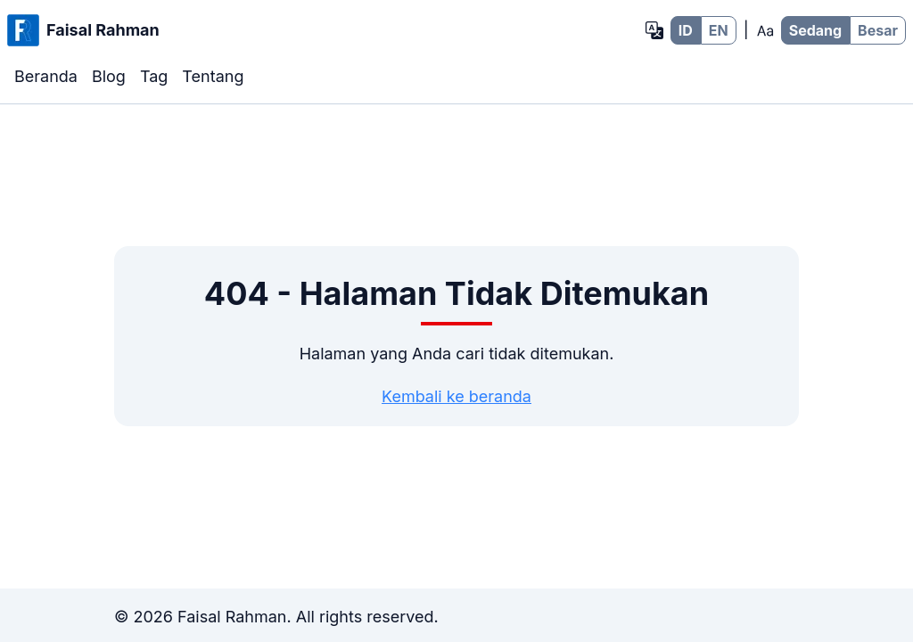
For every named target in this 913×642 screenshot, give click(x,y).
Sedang (815, 30)
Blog (109, 76)
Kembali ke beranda (456, 396)
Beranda (46, 76)
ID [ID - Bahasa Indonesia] (686, 30)
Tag (154, 76)
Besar (878, 30)
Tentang (212, 76)
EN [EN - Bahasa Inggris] (718, 30)
